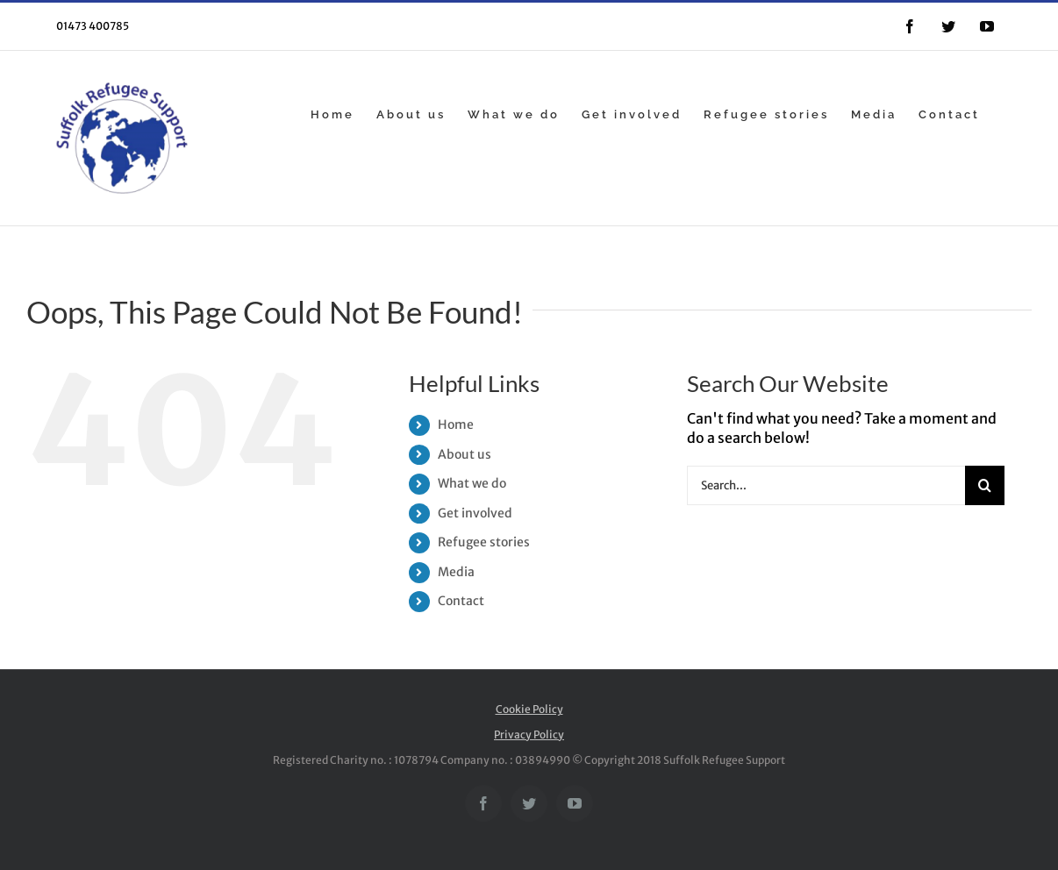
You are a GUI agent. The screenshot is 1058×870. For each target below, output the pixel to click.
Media (456, 572)
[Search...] (826, 485)
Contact (461, 601)
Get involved (475, 513)
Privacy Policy (529, 734)
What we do (472, 483)
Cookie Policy (529, 709)
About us (464, 454)
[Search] (984, 485)
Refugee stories (484, 542)
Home (456, 424)
